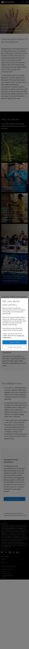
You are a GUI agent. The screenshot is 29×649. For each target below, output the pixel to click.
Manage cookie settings (15, 347)
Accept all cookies (14, 342)
